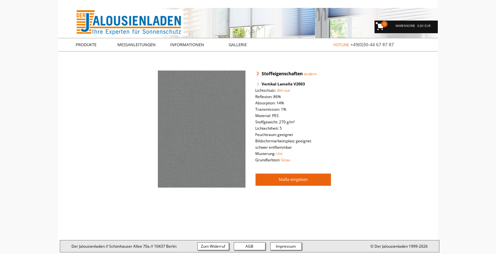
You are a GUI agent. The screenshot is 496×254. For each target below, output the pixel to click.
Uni (279, 153)
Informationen (187, 44)
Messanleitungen (136, 44)
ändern (310, 74)
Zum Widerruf (213, 246)
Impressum (286, 246)
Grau (285, 160)
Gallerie (238, 44)
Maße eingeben (293, 179)
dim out (283, 90)
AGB (249, 246)
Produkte (86, 44)
